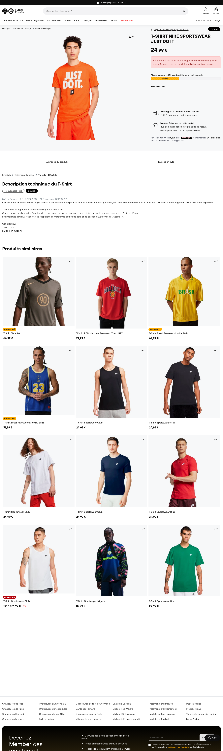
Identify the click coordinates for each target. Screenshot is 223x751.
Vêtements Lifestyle (22, 28)
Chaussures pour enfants (89, 714)
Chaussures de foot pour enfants (93, 703)
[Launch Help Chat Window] (212, 738)
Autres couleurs (158, 86)
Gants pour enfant (85, 709)
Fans (76, 20)
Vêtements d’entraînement (163, 709)
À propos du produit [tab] (56, 161)
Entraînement (54, 20)
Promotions (127, 20)
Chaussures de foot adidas (53, 709)
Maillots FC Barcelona (124, 714)
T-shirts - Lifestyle (43, 28)
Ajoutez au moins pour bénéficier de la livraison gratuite (177, 75)
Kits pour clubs (203, 20)
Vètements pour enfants (88, 719)
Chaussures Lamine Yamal (52, 703)
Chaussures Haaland (13, 714)
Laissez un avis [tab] (166, 161)
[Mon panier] (216, 11)
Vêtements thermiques (161, 703)
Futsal (68, 20)
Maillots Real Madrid (123, 709)
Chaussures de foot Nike (52, 714)
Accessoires (101, 20)
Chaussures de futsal (13, 709)
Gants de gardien (35, 20)
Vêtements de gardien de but (201, 714)
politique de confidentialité (179, 747)
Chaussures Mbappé (13, 719)
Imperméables (193, 703)
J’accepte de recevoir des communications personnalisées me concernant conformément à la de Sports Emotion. (182, 745)
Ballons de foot (46, 719)
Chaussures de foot (13, 20)
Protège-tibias (193, 709)
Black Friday (192, 719)
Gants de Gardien (122, 703)
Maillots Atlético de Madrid (126, 719)
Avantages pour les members (111, 3)
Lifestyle (87, 20)
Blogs (217, 20)
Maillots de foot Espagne (162, 714)
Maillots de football (159, 719)
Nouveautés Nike (13, 190)
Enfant (114, 20)
